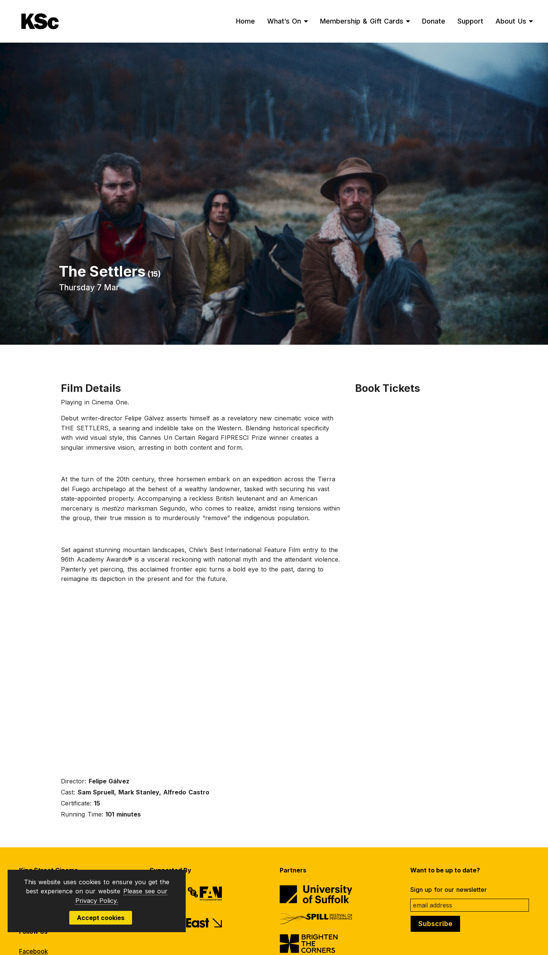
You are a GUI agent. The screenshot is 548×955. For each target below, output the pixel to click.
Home (245, 21)
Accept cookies (100, 918)
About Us (510, 21)
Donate (433, 21)
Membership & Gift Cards (362, 21)
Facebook (33, 951)
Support (470, 21)
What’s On (284, 21)
